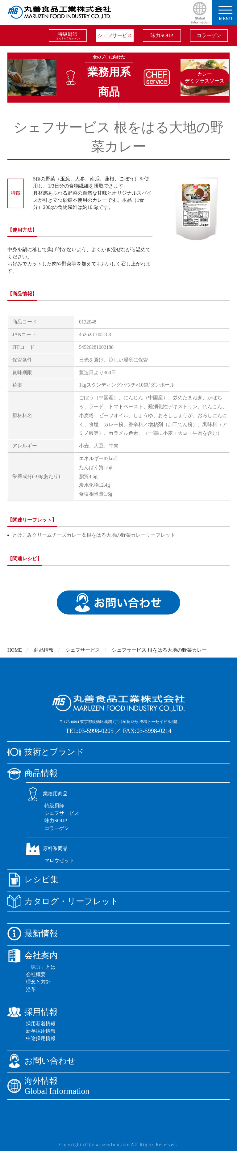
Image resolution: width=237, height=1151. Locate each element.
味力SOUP (162, 35)
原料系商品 (47, 848)
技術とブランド (45, 752)
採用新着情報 (41, 1023)
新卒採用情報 (41, 1031)
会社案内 (32, 956)
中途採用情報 (41, 1038)
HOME (14, 650)
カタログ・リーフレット (63, 901)
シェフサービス (115, 35)
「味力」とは (41, 967)
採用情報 (32, 1012)
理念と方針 (38, 981)
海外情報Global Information (48, 1086)
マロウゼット (59, 860)
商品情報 (44, 650)
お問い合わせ (41, 1061)
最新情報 (32, 934)
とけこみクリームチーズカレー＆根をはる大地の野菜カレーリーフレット (93, 535)
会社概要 (36, 974)
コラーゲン (209, 35)
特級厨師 (68, 36)
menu (225, 13)
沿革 (31, 989)
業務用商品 (47, 793)
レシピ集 (33, 880)
